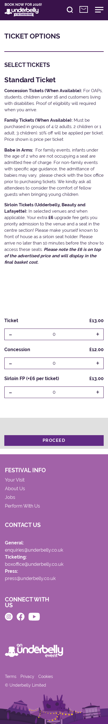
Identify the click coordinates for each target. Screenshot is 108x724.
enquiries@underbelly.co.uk (34, 550)
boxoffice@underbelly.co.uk (34, 564)
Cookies (45, 676)
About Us (15, 488)
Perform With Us (22, 506)
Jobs (10, 497)
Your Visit (14, 480)
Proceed (54, 440)
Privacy (27, 676)
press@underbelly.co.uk (30, 578)
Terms (10, 676)
